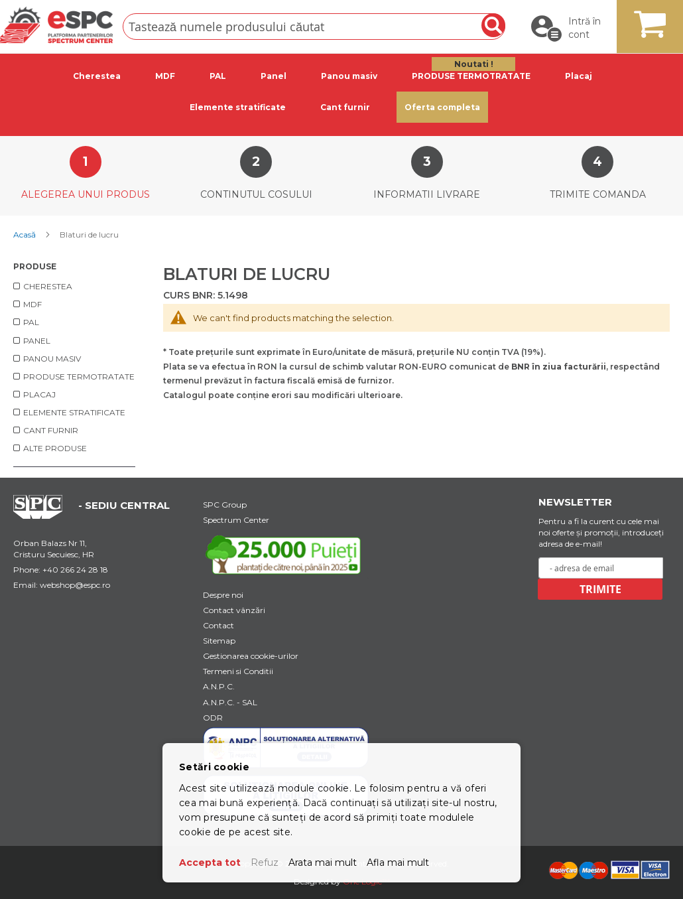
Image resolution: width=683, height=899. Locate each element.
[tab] (99, 76)
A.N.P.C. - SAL (230, 702)
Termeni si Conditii (238, 671)
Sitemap (219, 641)
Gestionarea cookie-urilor (250, 656)
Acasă (25, 235)
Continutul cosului (256, 194)
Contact (218, 625)
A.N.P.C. (219, 686)
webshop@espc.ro (75, 585)
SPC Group (225, 505)
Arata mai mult (322, 862)
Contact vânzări (234, 610)
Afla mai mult (398, 862)
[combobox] (314, 26)
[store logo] (56, 25)
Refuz (265, 862)
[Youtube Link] (286, 554)
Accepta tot (210, 862)
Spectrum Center (236, 520)
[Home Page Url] (44, 515)
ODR (213, 718)
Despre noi (223, 595)
